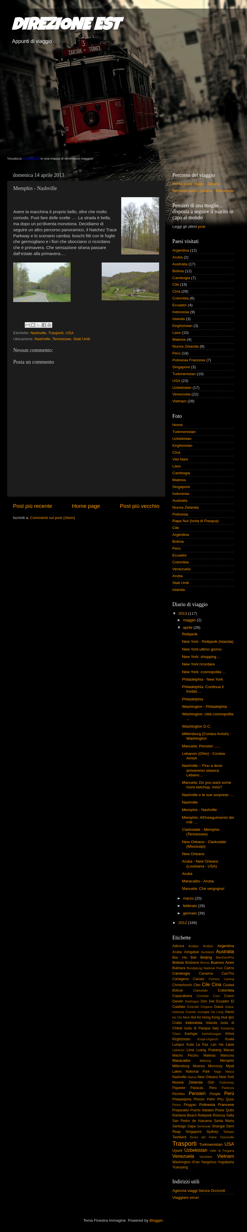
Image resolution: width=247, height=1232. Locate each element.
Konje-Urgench (208, 1039)
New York (226, 1077)
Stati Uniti (180, 583)
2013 (183, 613)
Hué (224, 1017)
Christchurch (182, 985)
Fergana (206, 1006)
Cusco (229, 996)
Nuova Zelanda (185, 346)
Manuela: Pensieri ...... (201, 746)
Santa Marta (224, 1121)
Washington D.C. (196, 726)
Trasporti (55, 333)
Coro (216, 996)
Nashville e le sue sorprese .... (208, 795)
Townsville (227, 1137)
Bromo (205, 962)
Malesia (179, 339)
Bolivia (178, 271)
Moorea (198, 1066)
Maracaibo (181, 1060)
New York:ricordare (198, 664)
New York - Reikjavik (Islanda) (208, 641)
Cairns (229, 968)
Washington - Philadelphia (204, 706)
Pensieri (197, 1093)
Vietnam (179, 401)
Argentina (180, 250)
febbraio (190, 906)
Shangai (218, 1126)
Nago (217, 1071)
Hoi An (196, 1017)
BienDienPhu (225, 957)
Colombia (180, 298)
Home (177, 425)
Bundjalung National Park (205, 968)
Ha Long (217, 1012)
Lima (190, 1050)
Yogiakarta (226, 1162)
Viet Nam (180, 459)
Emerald (193, 1006)
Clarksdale (200, 990)
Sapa (192, 1126)
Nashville (38, 333)
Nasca (229, 1071)
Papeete (178, 1088)
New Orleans (193, 854)
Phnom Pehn (204, 1099)
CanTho (228, 974)
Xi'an (196, 1162)
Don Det (208, 1001)
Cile (175, 284)
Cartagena (180, 979)
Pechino (178, 1094)
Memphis (227, 1061)
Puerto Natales (202, 1110)
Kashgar (191, 1034)
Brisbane (192, 963)
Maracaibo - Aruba (198, 881)
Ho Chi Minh (181, 1017)
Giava (218, 1007)
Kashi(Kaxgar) (211, 1033)
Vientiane (205, 1156)
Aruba (177, 257)
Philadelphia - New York (202, 679)
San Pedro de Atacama (192, 1121)
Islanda (178, 319)
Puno (219, 1110)
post (201, 226)
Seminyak (204, 1126)
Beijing (206, 957)
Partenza (228, 1088)
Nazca (192, 1077)
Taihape (228, 1131)
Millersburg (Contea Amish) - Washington (206, 736)
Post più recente (32, 506)
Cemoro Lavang (221, 979)
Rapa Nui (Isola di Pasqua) (195, 521)
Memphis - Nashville (199, 810)
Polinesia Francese (188, 360)
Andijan (193, 946)
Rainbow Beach (184, 1115)
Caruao (198, 979)
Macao (229, 1050)
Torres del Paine (203, 1137)
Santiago (179, 1126)
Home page (86, 506)
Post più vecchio (139, 506)
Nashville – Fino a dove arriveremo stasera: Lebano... (202, 770)
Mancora (227, 1055)
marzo (189, 898)
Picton (176, 1104)
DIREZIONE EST (65, 26)
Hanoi (229, 1012)
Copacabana (182, 996)
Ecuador (179, 305)
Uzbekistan (182, 387)
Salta (230, 1115)
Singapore (181, 367)
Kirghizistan (182, 326)
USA (69, 333)
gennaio (190, 913)
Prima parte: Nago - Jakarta (196, 184)
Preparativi (180, 1110)
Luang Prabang (208, 1050)
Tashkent (179, 1137)
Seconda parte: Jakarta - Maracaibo (203, 191)
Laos (176, 332)
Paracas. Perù (203, 1088)
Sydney (212, 1132)
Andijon (208, 946)
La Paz (202, 1045)
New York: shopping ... (201, 657)
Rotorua (219, 1115)
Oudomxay (226, 1082)
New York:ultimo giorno (202, 649)
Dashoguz (192, 1001)
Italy (215, 1028)
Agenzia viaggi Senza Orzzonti (198, 1190)
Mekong (205, 1060)
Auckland (207, 952)
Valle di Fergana (222, 1150)
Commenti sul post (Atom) (52, 518)
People (215, 1094)
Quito (230, 1110)
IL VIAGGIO (31, 158)
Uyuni (177, 1150)
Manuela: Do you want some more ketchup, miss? (206, 784)
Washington (181, 1162)
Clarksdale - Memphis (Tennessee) (201, 831)
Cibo (196, 985)
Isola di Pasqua (197, 1028)
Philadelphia (192, 699)
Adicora (178, 946)
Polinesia (180, 514)
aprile (188, 627)
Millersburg (180, 1066)
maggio (190, 620)
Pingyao (190, 1105)
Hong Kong (211, 1017)
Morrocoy (215, 1066)
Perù (176, 353)
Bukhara (178, 968)
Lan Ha (217, 1045)
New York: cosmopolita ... (204, 672)
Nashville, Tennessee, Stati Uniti (62, 339)
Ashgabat (191, 952)
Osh (211, 1082)
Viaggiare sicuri (185, 1197)
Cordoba (203, 996)
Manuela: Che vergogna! (203, 888)
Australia (180, 264)
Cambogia (181, 278)
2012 (183, 922)
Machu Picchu (185, 1055)
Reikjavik (190, 634)
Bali (193, 957)
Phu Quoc (225, 1099)
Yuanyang (180, 1167)
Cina (176, 291)
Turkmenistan (184, 374)
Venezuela (181, 394)
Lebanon (178, 1050)
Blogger (156, 1220)
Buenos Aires (222, 962)
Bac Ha (179, 957)
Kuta (190, 1045)
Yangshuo (209, 1162)
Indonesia (180, 312)
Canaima (206, 974)
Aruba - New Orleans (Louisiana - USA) (200, 863)
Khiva (229, 1034)
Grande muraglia (197, 1012)
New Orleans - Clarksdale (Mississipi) (204, 844)
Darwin (177, 1001)
